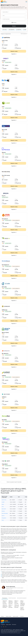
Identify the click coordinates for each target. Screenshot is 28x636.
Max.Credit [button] (4, 508)
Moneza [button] (3, 511)
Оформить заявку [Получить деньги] (14, 51)
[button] (14, 53)
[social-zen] (5, 626)
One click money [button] (5, 513)
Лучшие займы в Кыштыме (22, 608)
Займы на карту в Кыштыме (16, 602)
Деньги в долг (15, 616)
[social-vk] (1, 626)
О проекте (3, 624)
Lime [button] (3, 506)
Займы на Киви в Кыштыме (10, 606)
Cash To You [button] (4, 499)
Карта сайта (8, 624)
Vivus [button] (3, 520)
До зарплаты (18, 29)
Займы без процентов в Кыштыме (5, 606)
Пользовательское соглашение (14, 632)
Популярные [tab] (4, 597)
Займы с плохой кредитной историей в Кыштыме (22, 603)
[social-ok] (3, 626)
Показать (14, 26)
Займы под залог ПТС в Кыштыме (16, 606)
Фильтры (14, 22)
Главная (2, 616)
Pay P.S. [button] (3, 515)
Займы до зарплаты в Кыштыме (11, 602)
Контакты (14, 624)
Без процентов (11, 29)
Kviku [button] (3, 504)
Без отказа (5, 29)
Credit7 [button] (3, 502)
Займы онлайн (8, 616)
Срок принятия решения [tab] (22, 597)
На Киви (24, 29)
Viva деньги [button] (4, 517)
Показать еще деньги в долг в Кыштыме (14, 481)
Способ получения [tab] (12, 597)
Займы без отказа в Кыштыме (5, 602)
